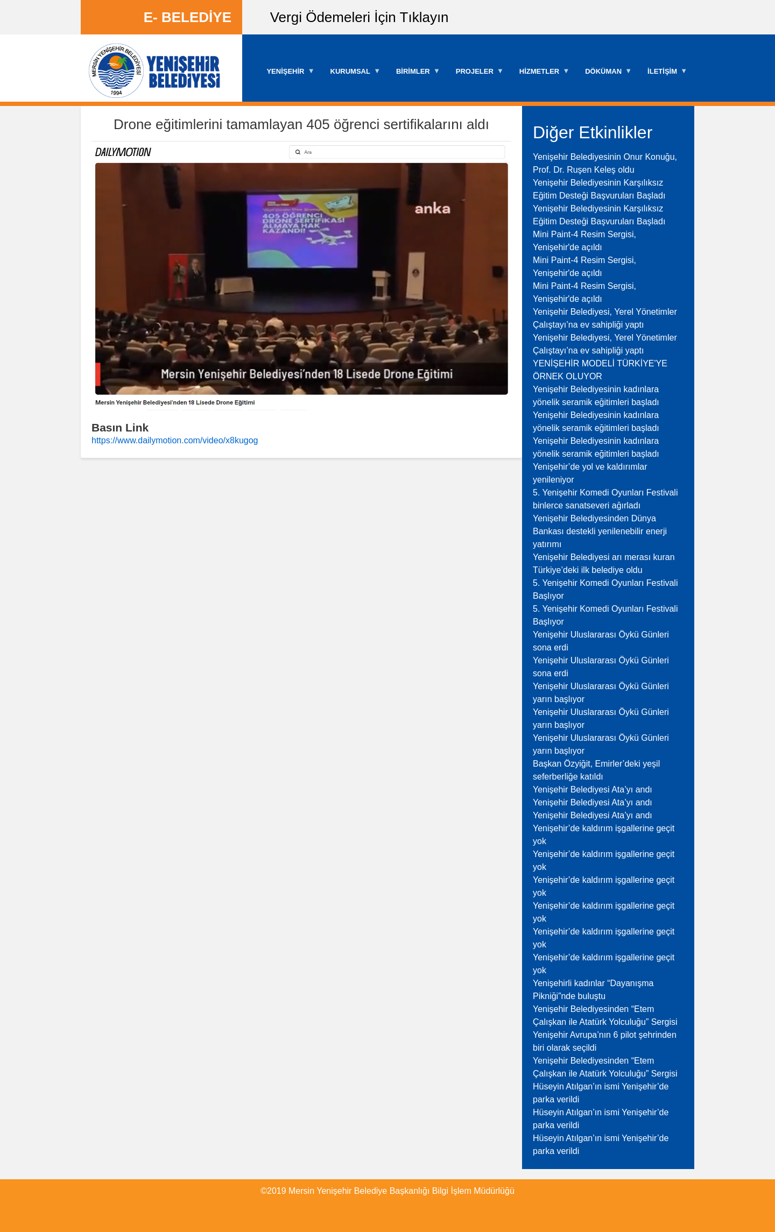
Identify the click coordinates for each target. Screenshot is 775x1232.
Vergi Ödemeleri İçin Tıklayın (359, 17)
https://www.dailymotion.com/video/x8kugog (174, 440)
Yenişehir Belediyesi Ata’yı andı (592, 789)
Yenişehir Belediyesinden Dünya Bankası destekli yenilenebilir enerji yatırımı (600, 531)
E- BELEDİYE (187, 17)
